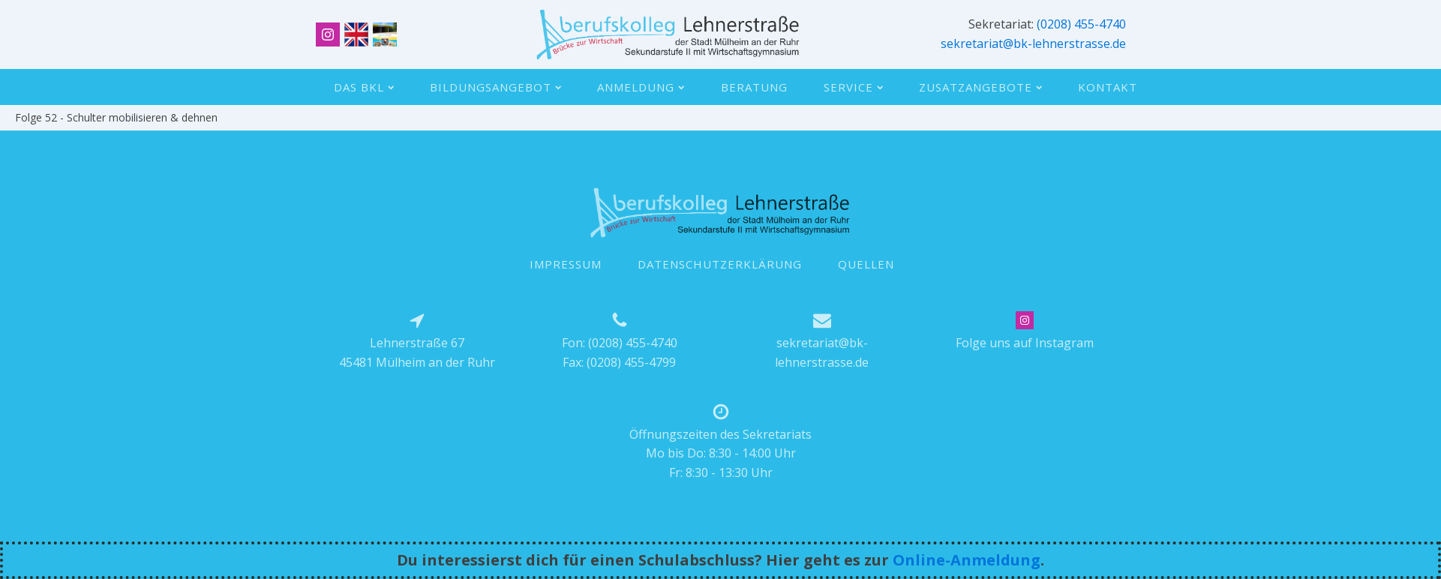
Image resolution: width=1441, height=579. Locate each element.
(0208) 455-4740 (1081, 24)
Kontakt (1107, 87)
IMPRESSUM (566, 264)
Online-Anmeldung (966, 560)
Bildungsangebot (495, 87)
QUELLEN (866, 264)
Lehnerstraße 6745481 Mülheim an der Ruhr (417, 352)
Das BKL (364, 87)
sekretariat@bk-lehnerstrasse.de (1033, 43)
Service (853, 87)
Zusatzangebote (980, 87)
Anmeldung (640, 87)
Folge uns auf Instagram (1025, 342)
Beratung (754, 87)
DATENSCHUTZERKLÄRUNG (720, 264)
